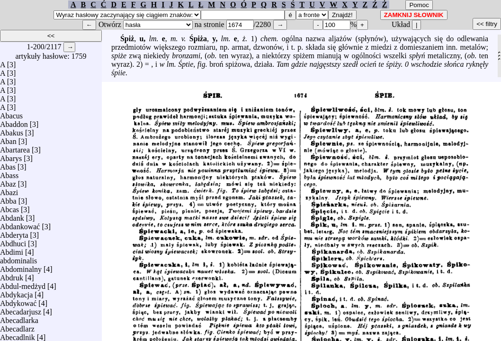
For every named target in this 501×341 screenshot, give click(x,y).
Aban (8, 139)
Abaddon (14, 122)
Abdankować (20, 224)
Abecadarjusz (20, 309)
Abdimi (11, 250)
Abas (8, 165)
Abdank (12, 216)
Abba (8, 199)
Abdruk (11, 275)
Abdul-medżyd (22, 284)
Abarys (11, 156)
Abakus (11, 130)
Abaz (8, 182)
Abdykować (18, 301)
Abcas (9, 207)
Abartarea (15, 148)
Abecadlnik (17, 335)
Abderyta (14, 233)
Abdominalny (21, 267)
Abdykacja (16, 292)
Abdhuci (13, 241)
